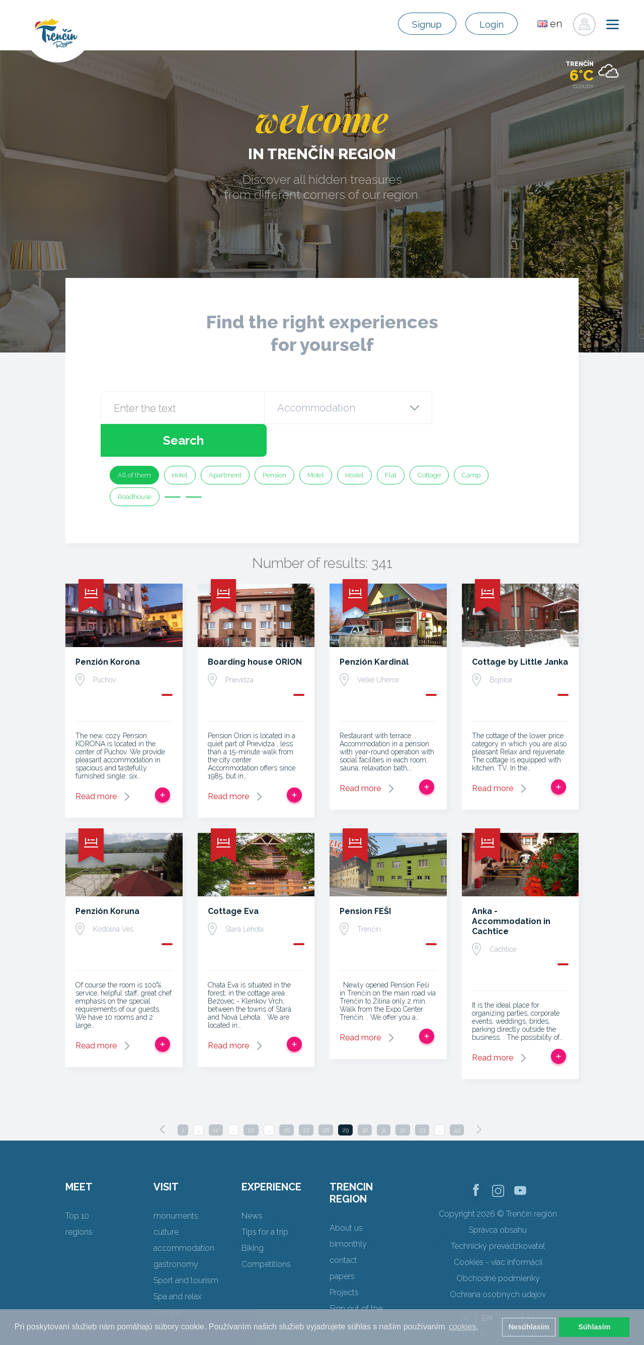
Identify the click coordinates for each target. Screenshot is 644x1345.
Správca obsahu (498, 1197)
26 (286, 1097)
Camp (471, 442)
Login (488, 24)
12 (216, 1097)
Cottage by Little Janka (520, 629)
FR (462, 1301)
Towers (166, 1280)
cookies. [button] (463, 1326)
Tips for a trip (265, 1199)
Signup (417, 24)
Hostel (354, 442)
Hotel (180, 442)
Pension (274, 442)
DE (510, 1285)
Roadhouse (134, 464)
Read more (96, 763)
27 (306, 1097)
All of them (134, 442)
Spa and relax (177, 1263)
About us (346, 1195)
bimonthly (348, 1211)
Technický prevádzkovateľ (498, 1213)
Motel (315, 442)
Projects (344, 1259)
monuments (175, 1183)
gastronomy (175, 1231)
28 (326, 1097)
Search (486, 407)
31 (383, 1097)
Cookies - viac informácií (498, 1229)
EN (487, 1285)
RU (485, 1301)
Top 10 (77, 1183)
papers (342, 1243)
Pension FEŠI (365, 878)
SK (464, 1285)
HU (509, 1301)
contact (343, 1227)
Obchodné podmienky (498, 1245)
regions (79, 1199)
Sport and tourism (185, 1247)
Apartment (225, 442)
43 (457, 1097)
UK (533, 1301)
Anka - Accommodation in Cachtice (511, 888)
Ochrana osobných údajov (498, 1261)
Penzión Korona (107, 629)
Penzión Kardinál (374, 629)
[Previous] (162, 1097)
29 (345, 1097)
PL (532, 1285)
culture (166, 1199)
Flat (390, 442)
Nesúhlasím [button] (529, 1327)
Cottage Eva (233, 878)
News (252, 1183)
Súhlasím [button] (594, 1327)
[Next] (478, 1097)
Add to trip (162, 762)
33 (422, 1097)
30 (365, 1097)
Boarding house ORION (255, 629)
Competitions (266, 1231)
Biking (253, 1215)
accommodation (183, 1215)
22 (251, 1097)
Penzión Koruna (107, 878)
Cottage (429, 442)
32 (402, 1097)
